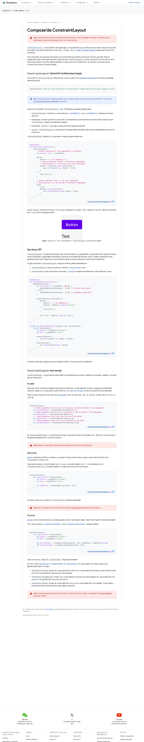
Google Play (80, 2)
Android (5, 738)
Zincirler (30, 520)
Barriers (30, 457)
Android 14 (77, 739)
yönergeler (62, 395)
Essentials (26, 2)
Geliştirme (64, 2)
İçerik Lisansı (49, 609)
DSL (61, 109)
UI (28, 11)
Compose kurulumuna (88, 78)
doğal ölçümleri (77, 508)
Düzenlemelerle (106, 593)
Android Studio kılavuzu (105, 738)
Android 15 (77, 736)
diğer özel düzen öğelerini (86, 50)
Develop (6, 11)
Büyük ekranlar (54, 736)
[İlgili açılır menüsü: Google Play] (88, 2)
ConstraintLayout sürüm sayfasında (45, 101)
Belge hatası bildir (126, 739)
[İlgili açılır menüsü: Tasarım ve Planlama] (55, 2)
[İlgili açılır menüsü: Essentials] (32, 2)
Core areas (18, 11)
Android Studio (134, 2)
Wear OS (53, 739)
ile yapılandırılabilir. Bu (57, 564)
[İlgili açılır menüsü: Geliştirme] (71, 2)
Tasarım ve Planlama (45, 2)
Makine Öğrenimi (32, 739)
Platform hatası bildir (127, 736)
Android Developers (33, 22)
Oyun (28, 736)
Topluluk (96, 2)
